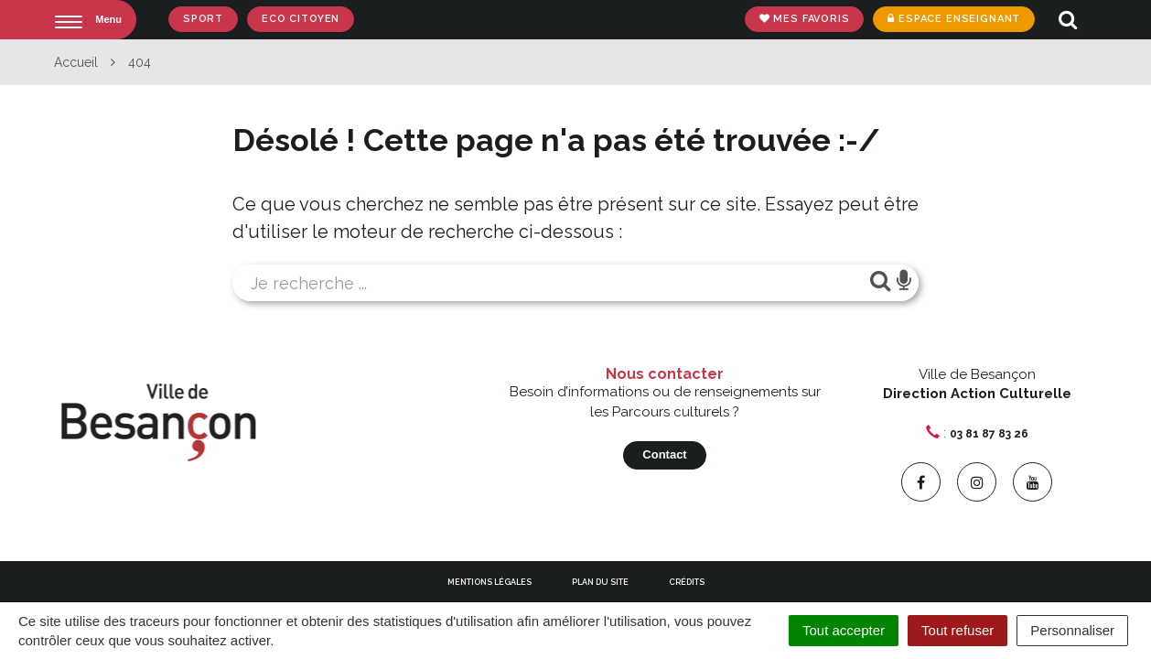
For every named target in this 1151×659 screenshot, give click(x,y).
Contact (664, 454)
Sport (203, 19)
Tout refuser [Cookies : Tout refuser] (957, 630)
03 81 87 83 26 (989, 433)
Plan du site (600, 582)
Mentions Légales (489, 582)
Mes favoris (804, 19)
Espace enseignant (953, 19)
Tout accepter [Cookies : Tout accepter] (843, 630)
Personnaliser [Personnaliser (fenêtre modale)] (1072, 630)
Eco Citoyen (300, 19)
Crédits (687, 582)
